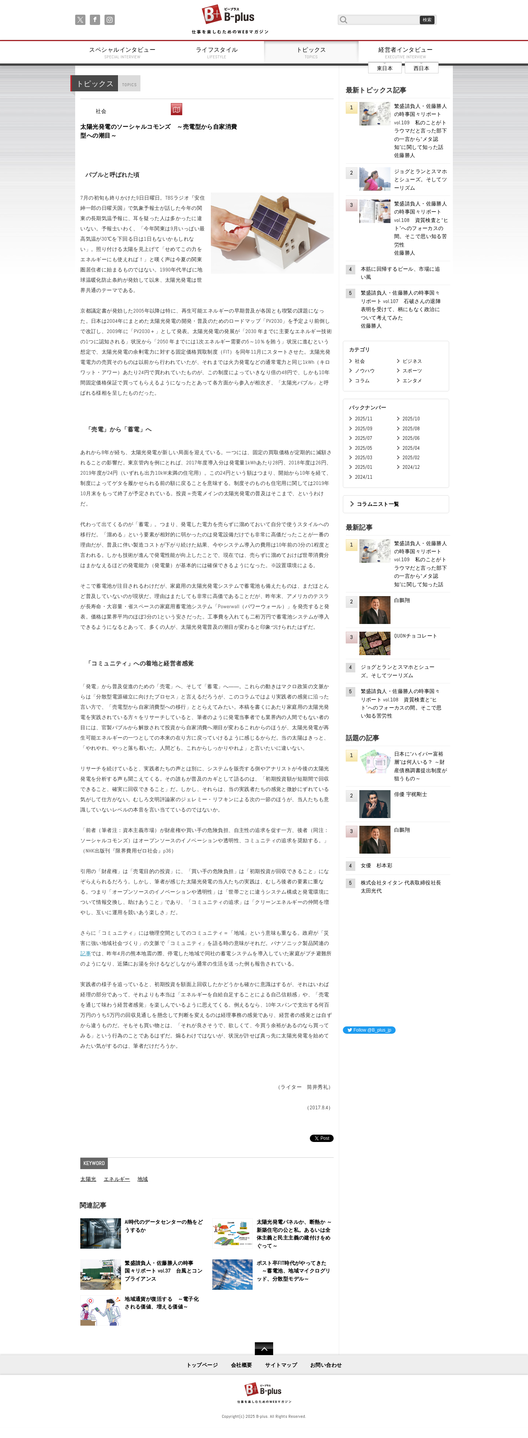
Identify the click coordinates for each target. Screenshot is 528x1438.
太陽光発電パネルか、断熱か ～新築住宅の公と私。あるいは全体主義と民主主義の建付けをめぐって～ (294, 1234)
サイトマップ (281, 1365)
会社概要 (241, 1365)
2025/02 (411, 458)
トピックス (311, 53)
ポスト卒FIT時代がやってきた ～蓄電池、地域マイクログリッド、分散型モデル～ (294, 1271)
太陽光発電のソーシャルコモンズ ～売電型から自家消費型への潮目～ (158, 131)
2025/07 (363, 438)
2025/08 (411, 429)
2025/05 (363, 448)
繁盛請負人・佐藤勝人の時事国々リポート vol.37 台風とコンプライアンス (163, 1271)
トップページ (202, 1365)
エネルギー (117, 1179)
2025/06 (411, 438)
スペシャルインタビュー (122, 53)
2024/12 (411, 467)
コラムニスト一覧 (378, 504)
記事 (85, 953)
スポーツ (412, 371)
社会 (101, 111)
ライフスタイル (217, 53)
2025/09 (363, 429)
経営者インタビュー (406, 53)
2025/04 (411, 448)
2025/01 (363, 467)
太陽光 (88, 1179)
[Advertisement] (398, 1086)
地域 (143, 1179)
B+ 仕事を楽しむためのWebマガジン (230, 19)
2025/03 (363, 458)
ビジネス (412, 361)
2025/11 (363, 419)
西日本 (421, 68)
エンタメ (412, 380)
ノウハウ (365, 371)
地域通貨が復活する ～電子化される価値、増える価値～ (162, 1303)
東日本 (385, 68)
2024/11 (364, 477)
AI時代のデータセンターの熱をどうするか (164, 1226)
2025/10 (411, 419)
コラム (362, 380)
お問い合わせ (326, 1365)
